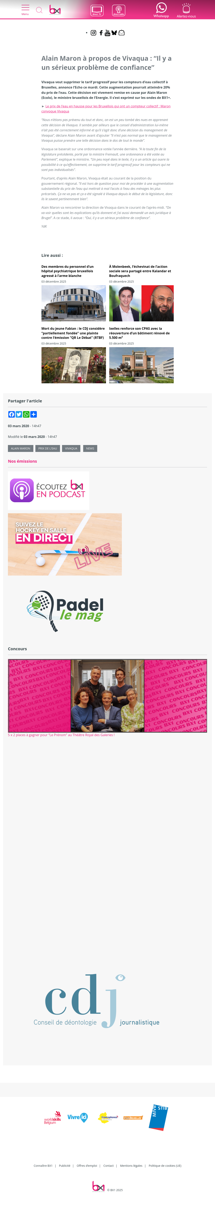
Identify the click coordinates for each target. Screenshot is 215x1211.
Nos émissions (22, 461)
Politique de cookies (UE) (165, 1166)
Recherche (39, 10)
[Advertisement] (107, 781)
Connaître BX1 (43, 1166)
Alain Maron (20, 448)
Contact (109, 1166)
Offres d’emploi (87, 1166)
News (90, 448)
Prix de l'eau (47, 448)
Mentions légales (131, 1166)
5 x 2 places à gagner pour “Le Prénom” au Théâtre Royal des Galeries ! (61, 735)
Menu (25, 10)
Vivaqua (71, 448)
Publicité (64, 1166)
